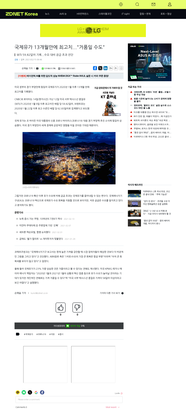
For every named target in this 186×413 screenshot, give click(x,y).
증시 (61, 334)
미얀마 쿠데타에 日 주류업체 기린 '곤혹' (39, 225)
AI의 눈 (63, 14)
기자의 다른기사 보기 (66, 68)
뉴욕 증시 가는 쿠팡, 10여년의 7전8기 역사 (40, 219)
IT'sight (126, 14)
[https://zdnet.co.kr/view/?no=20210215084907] (95, 68)
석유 (53, 334)
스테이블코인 (105, 14)
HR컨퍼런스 (83, 14)
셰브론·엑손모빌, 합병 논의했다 (34, 232)
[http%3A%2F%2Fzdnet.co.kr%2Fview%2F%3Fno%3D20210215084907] (105, 68)
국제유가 (29, 334)
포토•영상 (166, 14)
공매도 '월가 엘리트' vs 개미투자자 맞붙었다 (41, 239)
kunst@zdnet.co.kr (39, 293)
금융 (16, 60)
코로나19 (42, 334)
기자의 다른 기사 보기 (112, 293)
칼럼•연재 (145, 14)
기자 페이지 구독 (49, 68)
